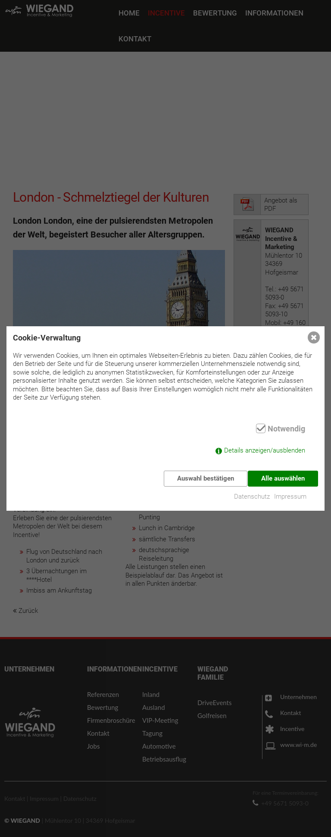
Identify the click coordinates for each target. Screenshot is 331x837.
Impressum (292, 493)
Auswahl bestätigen (203, 478)
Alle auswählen (283, 478)
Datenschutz (252, 493)
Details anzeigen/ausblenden (264, 453)
